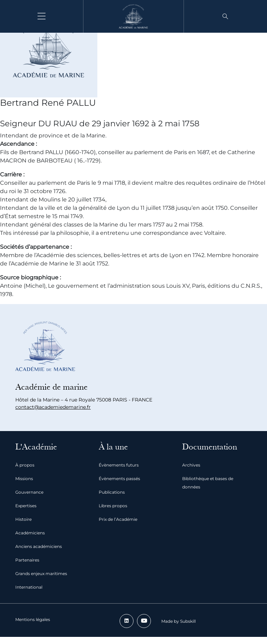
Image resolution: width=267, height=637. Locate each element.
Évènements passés (119, 478)
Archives (191, 465)
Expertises (26, 505)
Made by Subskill (178, 621)
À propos (24, 465)
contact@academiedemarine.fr (53, 407)
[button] (225, 16)
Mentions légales (32, 619)
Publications (112, 492)
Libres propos (113, 505)
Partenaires (27, 560)
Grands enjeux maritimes (41, 573)
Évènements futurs (119, 465)
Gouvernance (29, 492)
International (28, 587)
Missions (24, 478)
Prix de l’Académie (118, 519)
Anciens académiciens (38, 546)
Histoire (23, 519)
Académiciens (30, 532)
